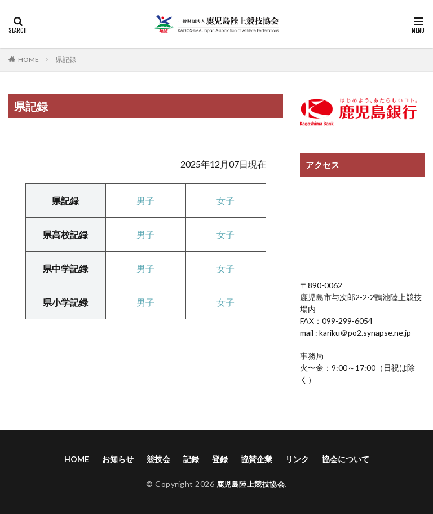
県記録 (66, 59)
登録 (220, 459)
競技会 (158, 459)
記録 (191, 459)
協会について (345, 459)
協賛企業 (256, 459)
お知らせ (118, 459)
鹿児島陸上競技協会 (251, 484)
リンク (297, 459)
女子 (225, 200)
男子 (145, 234)
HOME (28, 59)
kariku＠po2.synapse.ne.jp (364, 332)
